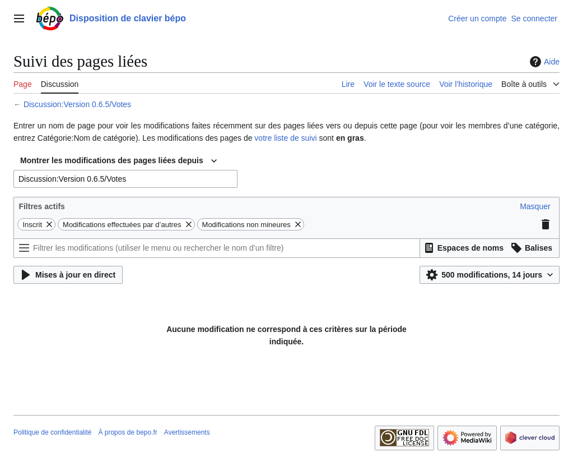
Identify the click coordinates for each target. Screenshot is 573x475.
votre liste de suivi (285, 137)
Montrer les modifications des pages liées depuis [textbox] (111, 160)
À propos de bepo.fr (127, 432)
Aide (543, 61)
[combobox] (118, 161)
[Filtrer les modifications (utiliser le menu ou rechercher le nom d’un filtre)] (216, 248)
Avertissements (187, 432)
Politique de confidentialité (52, 432)
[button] (535, 206)
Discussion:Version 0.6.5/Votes (77, 104)
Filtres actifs (41, 206)
